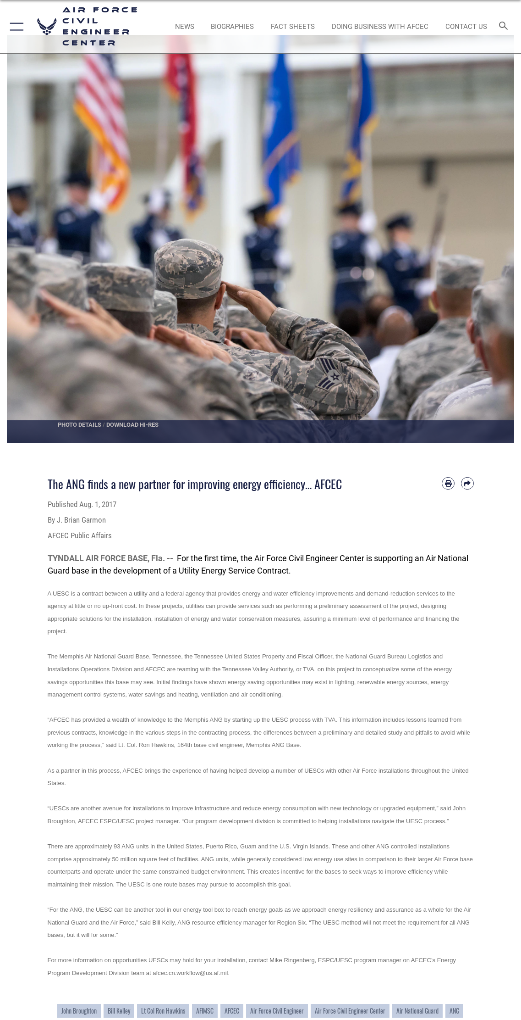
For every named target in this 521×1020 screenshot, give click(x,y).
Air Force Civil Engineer (277, 1010)
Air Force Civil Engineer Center (350, 1010)
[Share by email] (467, 483)
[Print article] (448, 483)
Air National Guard (417, 1010)
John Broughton (79, 1010)
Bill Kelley (119, 1010)
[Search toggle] (505, 26)
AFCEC (232, 1010)
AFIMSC (205, 1010)
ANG (454, 1010)
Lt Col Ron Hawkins (163, 1010)
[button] (15, 26)
